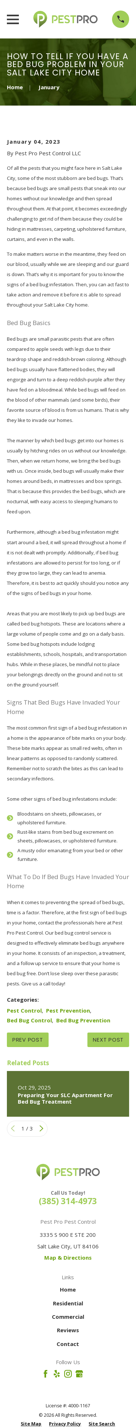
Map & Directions (68, 1257)
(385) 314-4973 (68, 1201)
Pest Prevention (68, 1010)
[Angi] (90, 1374)
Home (68, 1289)
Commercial (68, 1316)
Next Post (108, 1039)
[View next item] (41, 1128)
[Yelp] (57, 1374)
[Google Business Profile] (79, 1374)
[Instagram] (68, 1374)
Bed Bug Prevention (83, 1020)
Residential (68, 1303)
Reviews (68, 1330)
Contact (68, 1343)
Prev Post (27, 1039)
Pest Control (24, 1010)
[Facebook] (45, 1374)
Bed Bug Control (29, 1020)
